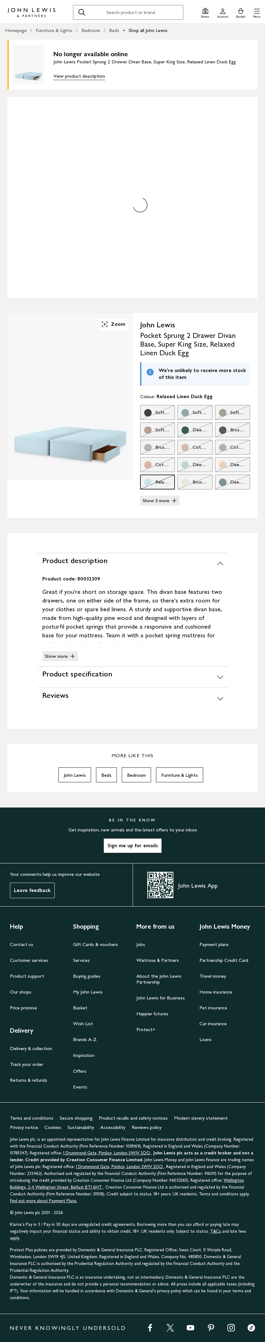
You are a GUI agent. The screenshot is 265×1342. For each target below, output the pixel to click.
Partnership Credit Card (223, 960)
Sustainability (80, 1127)
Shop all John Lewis (148, 30)
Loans (205, 1039)
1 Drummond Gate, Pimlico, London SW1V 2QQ (107, 1153)
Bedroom (90, 30)
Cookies (52, 1127)
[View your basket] (240, 12)
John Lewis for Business (160, 998)
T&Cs (215, 1231)
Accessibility (113, 1127)
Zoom (113, 324)
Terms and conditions (31, 1118)
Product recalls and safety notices (133, 1118)
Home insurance (215, 992)
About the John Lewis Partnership (158, 979)
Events (80, 1087)
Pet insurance (213, 1008)
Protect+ (145, 1029)
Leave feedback (32, 890)
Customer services (29, 960)
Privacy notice (24, 1127)
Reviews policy (147, 1127)
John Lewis (75, 775)
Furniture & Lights (54, 30)
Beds (114, 30)
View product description (79, 76)
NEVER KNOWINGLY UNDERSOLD (68, 1328)
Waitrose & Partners (157, 960)
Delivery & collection (31, 1048)
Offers (79, 1071)
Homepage (16, 30)
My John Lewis (88, 992)
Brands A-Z (85, 1039)
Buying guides (86, 976)
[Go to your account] (223, 12)
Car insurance (213, 1023)
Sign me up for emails (132, 845)
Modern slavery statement (201, 1118)
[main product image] (33, 64)
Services (81, 960)
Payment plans (214, 944)
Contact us (21, 944)
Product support (27, 976)
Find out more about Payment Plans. (43, 1200)
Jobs (140, 944)
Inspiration (83, 1055)
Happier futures (152, 1014)
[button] (257, 12)
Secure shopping (76, 1118)
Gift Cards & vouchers (95, 944)
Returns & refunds (28, 1080)
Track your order (26, 1064)
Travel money (212, 976)
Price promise (23, 1008)
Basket (80, 1008)
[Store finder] (205, 12)
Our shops (20, 992)
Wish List (83, 1023)
